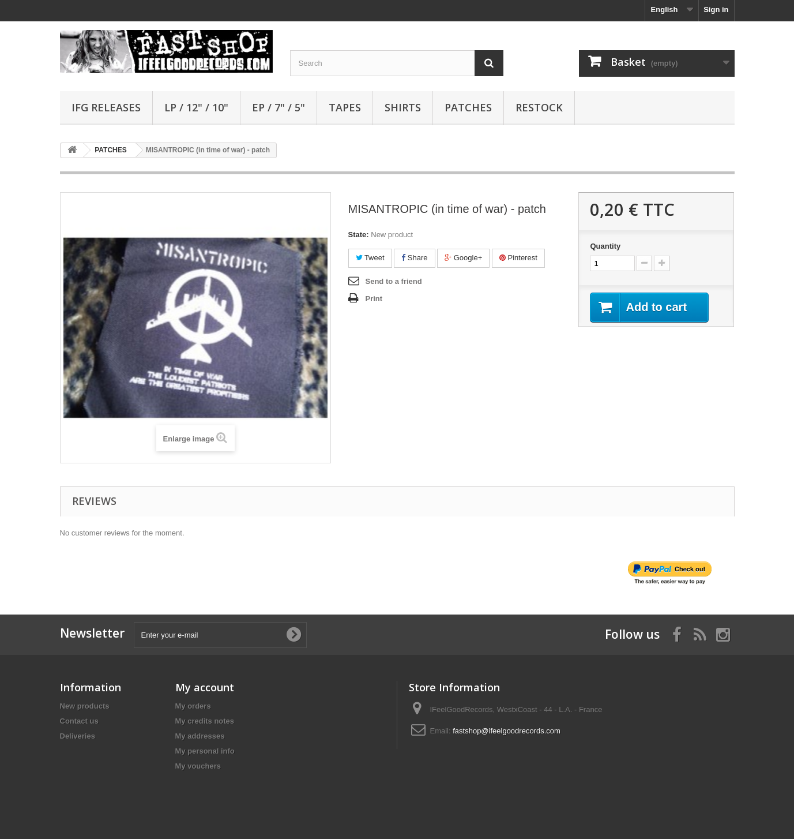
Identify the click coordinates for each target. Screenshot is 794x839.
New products (85, 706)
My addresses (200, 736)
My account (204, 687)
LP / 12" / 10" (196, 107)
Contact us (79, 721)
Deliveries (77, 736)
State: (358, 234)
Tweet (370, 257)
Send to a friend (394, 281)
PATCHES (468, 107)
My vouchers (198, 766)
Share (414, 257)
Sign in (715, 9)
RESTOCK (539, 107)
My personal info (205, 751)
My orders (193, 706)
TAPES (345, 107)
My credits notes (205, 721)
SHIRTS (403, 107)
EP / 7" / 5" (278, 107)
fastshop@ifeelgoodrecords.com (506, 730)
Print (374, 298)
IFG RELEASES (106, 107)
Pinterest (518, 257)
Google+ (463, 257)
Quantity (605, 246)
